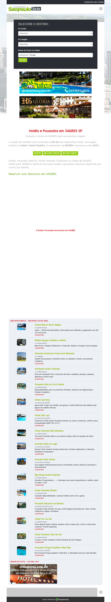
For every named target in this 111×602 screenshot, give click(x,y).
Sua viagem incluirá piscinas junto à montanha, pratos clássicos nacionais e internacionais (65, 466)
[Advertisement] (55, 203)
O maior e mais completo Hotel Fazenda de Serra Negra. (58, 540)
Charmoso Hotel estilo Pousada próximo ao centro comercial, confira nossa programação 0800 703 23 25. (66, 422)
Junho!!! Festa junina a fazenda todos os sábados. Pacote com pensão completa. (64, 360)
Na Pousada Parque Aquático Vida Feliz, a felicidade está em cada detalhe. (66, 553)
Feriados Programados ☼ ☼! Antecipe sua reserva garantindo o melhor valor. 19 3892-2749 (66, 481)
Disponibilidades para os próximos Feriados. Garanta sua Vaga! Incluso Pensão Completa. (64, 391)
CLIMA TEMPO (70, 153)
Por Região (22, 39)
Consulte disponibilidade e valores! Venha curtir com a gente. (60, 496)
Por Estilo (22, 29)
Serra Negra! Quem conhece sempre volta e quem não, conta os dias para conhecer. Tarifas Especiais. (65, 525)
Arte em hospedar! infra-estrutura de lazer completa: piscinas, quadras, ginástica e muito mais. (64, 375)
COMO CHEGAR (51, 153)
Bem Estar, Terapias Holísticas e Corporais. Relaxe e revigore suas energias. (66, 346)
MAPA (38, 153)
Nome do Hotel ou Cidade (29, 50)
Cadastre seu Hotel (94, 2)
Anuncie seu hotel (17, 562)
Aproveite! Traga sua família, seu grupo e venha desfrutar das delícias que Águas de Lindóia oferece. (66, 406)
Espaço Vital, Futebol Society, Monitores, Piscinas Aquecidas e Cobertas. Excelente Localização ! (65, 450)
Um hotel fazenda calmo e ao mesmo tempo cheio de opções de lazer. (64, 436)
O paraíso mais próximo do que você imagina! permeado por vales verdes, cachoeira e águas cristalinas (65, 510)
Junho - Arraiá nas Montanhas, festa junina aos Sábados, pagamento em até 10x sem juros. (66, 331)
